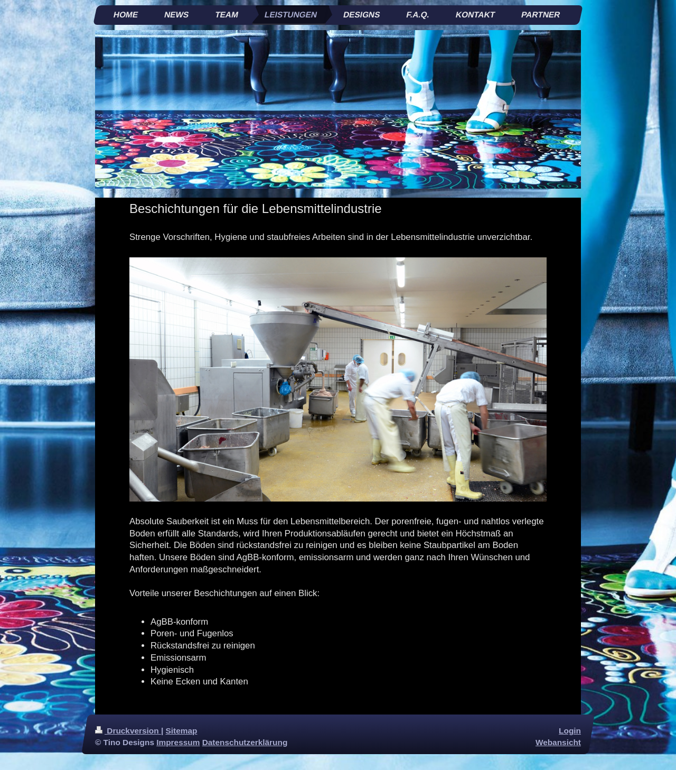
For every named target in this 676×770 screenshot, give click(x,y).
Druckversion (128, 730)
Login (570, 730)
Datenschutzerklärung (245, 742)
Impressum (178, 742)
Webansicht (558, 742)
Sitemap (182, 730)
